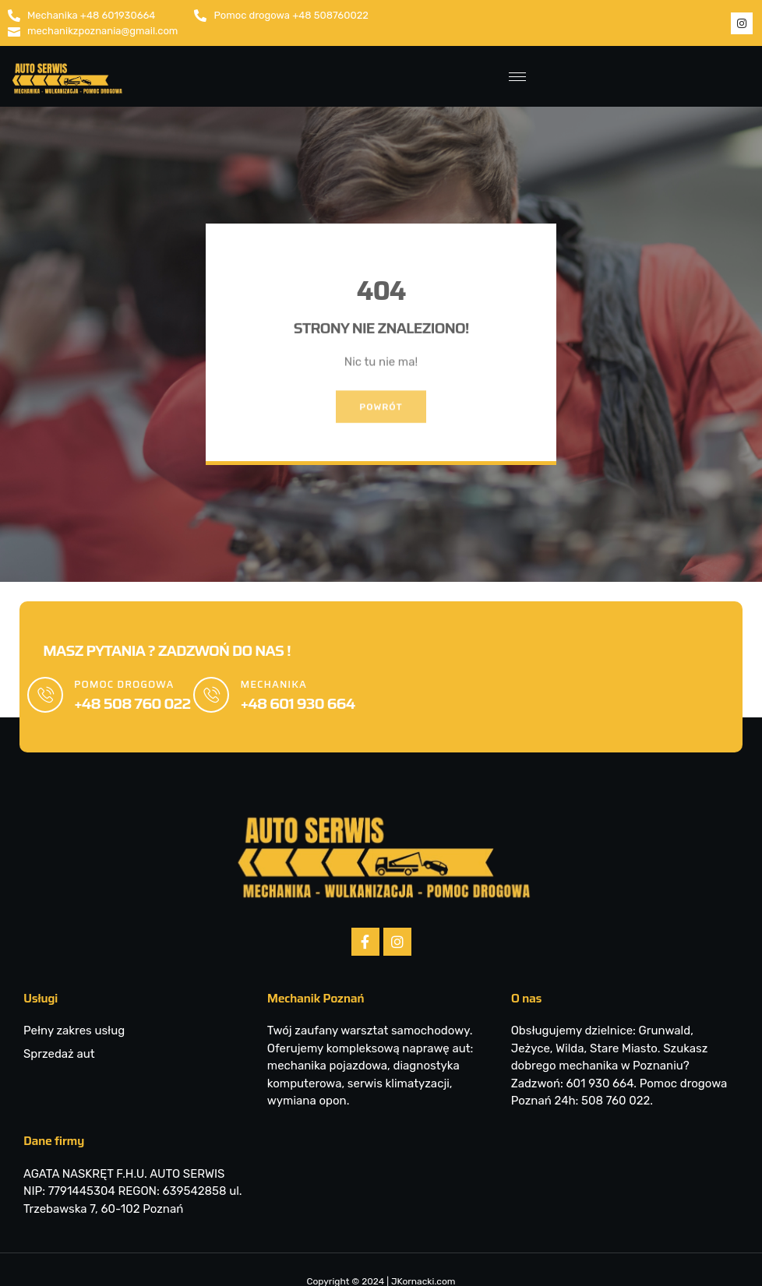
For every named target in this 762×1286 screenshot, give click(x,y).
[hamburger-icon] (514, 76)
